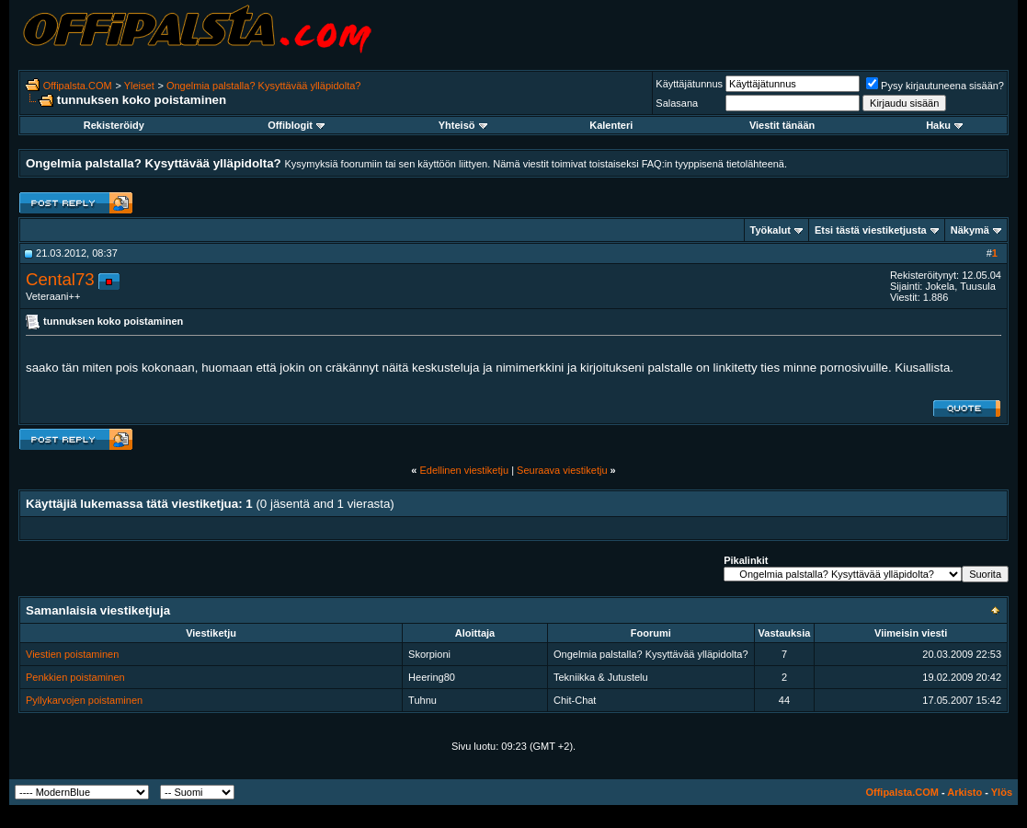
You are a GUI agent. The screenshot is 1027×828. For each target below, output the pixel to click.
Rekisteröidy (114, 125)
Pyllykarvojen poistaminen (84, 700)
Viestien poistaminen (72, 654)
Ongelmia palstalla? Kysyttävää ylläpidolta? (263, 85)
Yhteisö (463, 125)
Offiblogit (296, 125)
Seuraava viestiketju (562, 470)
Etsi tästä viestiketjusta (871, 230)
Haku (944, 125)
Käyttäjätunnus (689, 83)
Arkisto (964, 792)
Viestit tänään (782, 125)
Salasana (677, 103)
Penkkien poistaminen (75, 677)
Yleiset (139, 85)
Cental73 (60, 279)
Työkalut (770, 230)
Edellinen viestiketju (463, 470)
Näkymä (970, 230)
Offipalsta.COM (77, 85)
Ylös (1001, 792)
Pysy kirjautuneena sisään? (935, 85)
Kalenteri (611, 125)
